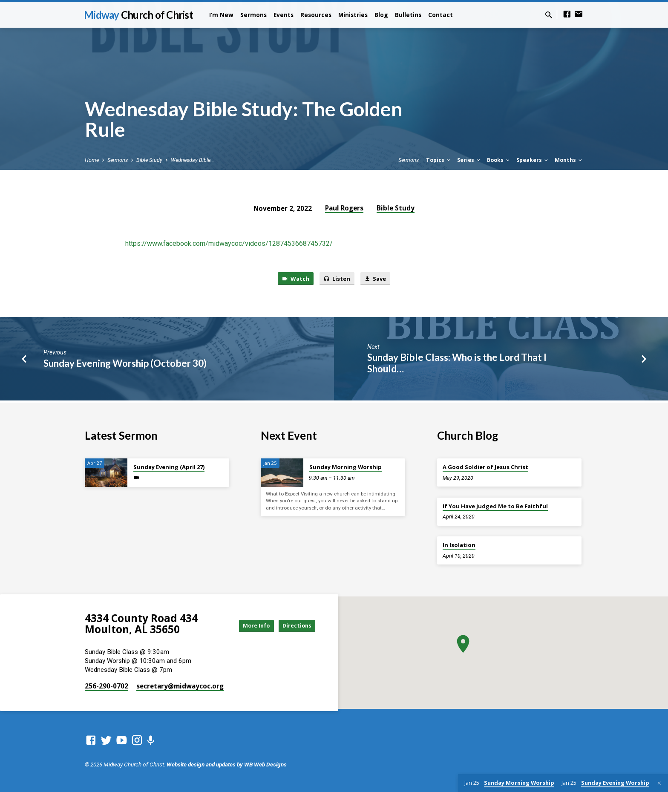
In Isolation (459, 545)
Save (379, 279)
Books (499, 160)
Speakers (532, 160)
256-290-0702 (106, 686)
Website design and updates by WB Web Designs (227, 764)
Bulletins (408, 15)
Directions (294, 626)
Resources (315, 15)
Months (569, 160)
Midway (138, 15)
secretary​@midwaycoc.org (180, 686)
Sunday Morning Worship (345, 467)
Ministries (353, 15)
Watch (291, 279)
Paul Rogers (344, 208)
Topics (439, 160)
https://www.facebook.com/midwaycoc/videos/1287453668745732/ (229, 243)
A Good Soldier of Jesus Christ (485, 467)
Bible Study (149, 160)
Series (469, 160)
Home (92, 160)
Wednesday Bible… (192, 160)
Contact (440, 15)
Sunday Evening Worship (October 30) (125, 365)
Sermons (253, 15)
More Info (246, 626)
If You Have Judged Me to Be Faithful (495, 506)
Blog (381, 15)
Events (284, 15)
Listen (337, 279)
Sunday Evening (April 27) (168, 467)
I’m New (221, 15)
